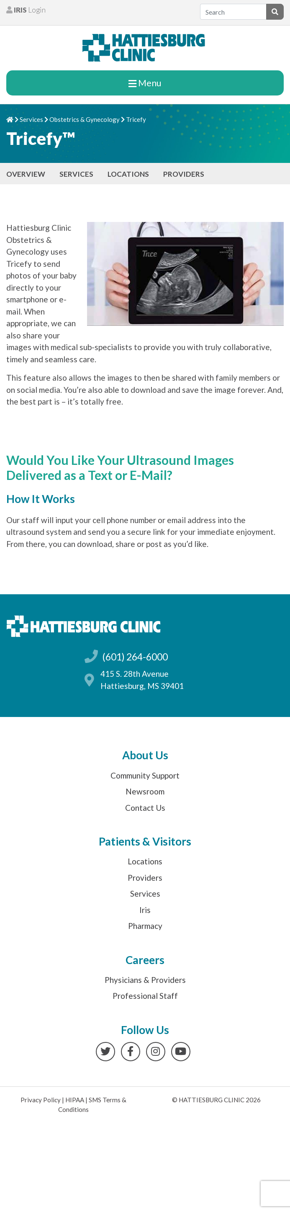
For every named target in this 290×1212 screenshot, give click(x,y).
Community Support (145, 775)
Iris (145, 910)
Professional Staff (145, 996)
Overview (25, 174)
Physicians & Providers (145, 980)
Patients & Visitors (145, 841)
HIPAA (74, 1100)
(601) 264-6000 (135, 657)
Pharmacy (145, 926)
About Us (145, 755)
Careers (145, 960)
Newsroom (145, 791)
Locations (128, 174)
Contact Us (145, 807)
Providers (183, 174)
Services (31, 119)
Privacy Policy (41, 1100)
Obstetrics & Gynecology (84, 119)
